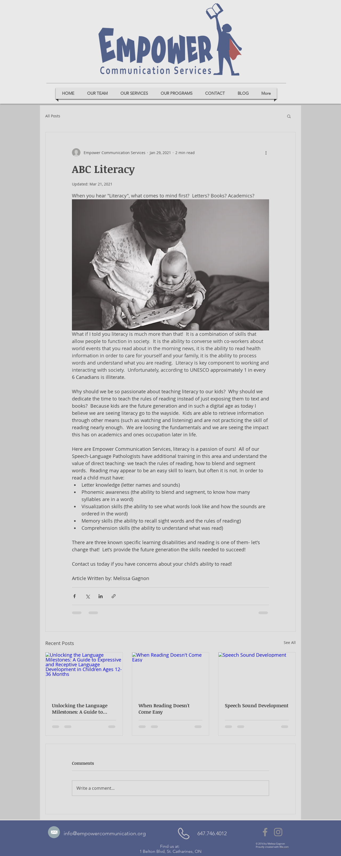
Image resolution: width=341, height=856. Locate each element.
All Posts (52, 115)
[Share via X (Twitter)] (87, 596)
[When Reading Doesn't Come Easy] (170, 674)
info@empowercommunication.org (105, 833)
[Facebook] (265, 832)
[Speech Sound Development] (256, 674)
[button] (288, 116)
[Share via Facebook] (74, 596)
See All (290, 642)
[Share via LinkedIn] (100, 596)
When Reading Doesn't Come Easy (164, 708)
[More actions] (266, 152)
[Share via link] (113, 596)
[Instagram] (278, 832)
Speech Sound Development (257, 705)
